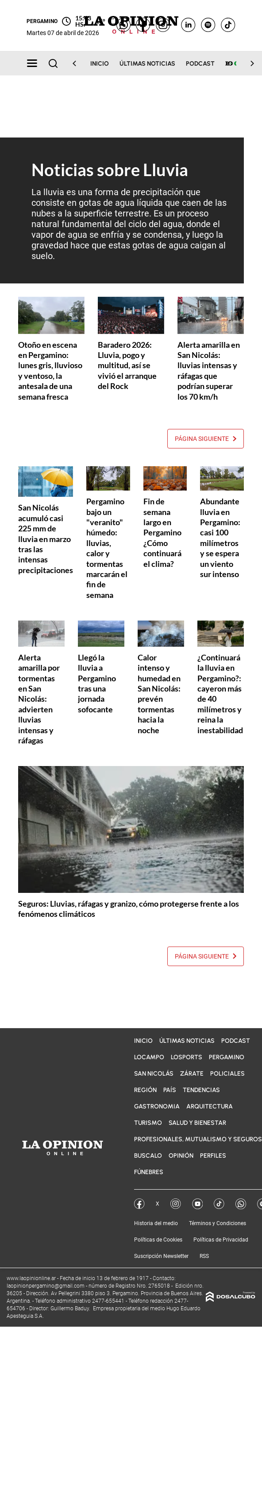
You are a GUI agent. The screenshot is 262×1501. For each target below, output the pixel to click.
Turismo (148, 1123)
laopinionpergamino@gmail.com (46, 1286)
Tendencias (201, 1090)
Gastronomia (157, 1106)
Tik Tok (219, 1203)
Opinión (181, 1155)
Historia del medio (156, 1223)
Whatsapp (240, 1204)
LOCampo (149, 1057)
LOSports (186, 1057)
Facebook (139, 1203)
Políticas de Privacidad (220, 1240)
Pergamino (226, 1057)
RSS (204, 1256)
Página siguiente (205, 438)
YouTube (197, 1203)
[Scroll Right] (247, 63)
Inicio (99, 63)
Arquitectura (209, 1106)
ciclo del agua (155, 224)
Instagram (175, 1203)
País (169, 1090)
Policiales (227, 1073)
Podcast (200, 63)
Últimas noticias (147, 63)
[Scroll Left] (79, 63)
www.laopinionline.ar (32, 1278)
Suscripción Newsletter (161, 1256)
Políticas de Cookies (158, 1240)
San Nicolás (153, 1073)
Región (145, 1090)
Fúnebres (148, 1172)
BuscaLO (148, 1155)
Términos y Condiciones (217, 1223)
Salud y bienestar (197, 1123)
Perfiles (213, 1155)
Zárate (192, 1073)
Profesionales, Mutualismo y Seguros (198, 1139)
